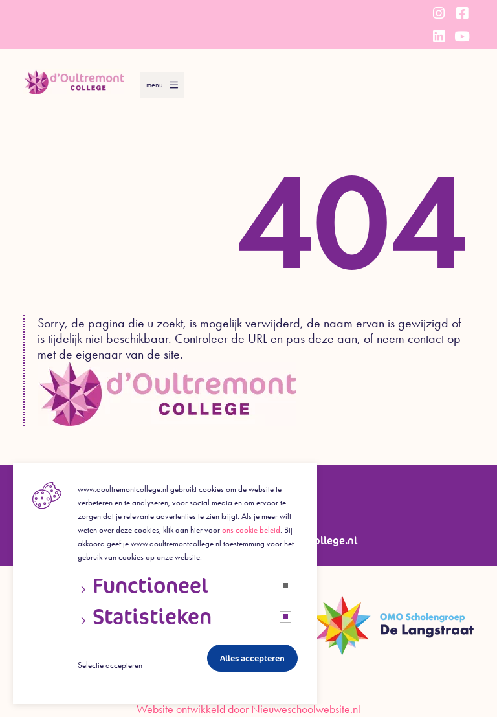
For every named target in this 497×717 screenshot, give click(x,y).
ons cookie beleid (251, 530)
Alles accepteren (252, 658)
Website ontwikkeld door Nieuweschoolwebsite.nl (248, 709)
